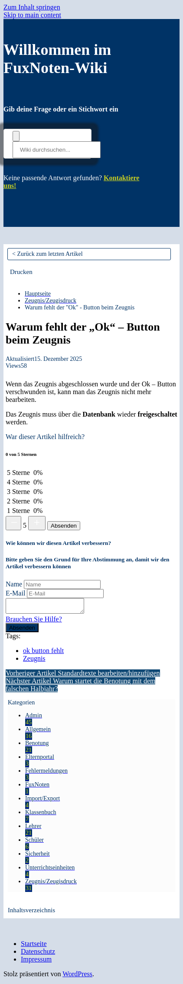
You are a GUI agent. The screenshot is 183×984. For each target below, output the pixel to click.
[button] (21, 271)
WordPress (77, 976)
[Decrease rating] (13, 523)
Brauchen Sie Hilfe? (34, 621)
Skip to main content (32, 15)
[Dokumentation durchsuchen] (16, 136)
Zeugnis (34, 661)
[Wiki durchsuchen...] (57, 149)
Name (14, 584)
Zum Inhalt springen (31, 7)
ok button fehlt (43, 653)
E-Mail (15, 593)
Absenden (64, 525)
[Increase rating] (37, 523)
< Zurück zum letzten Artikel (47, 254)
